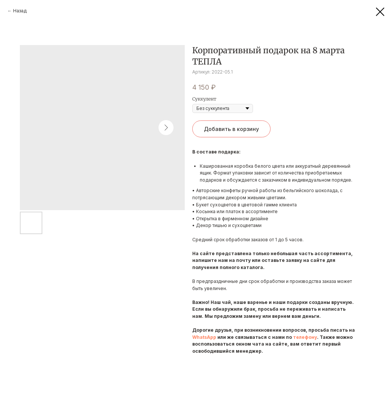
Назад (20, 11)
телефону (305, 337)
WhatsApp (204, 337)
